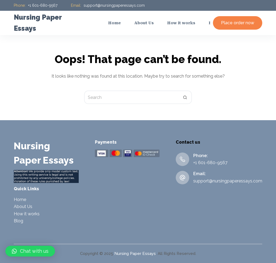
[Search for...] (131, 97)
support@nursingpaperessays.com (114, 5)
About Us (23, 206)
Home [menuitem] (114, 23)
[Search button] (185, 97)
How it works (27, 213)
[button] (30, 251)
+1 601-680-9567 (42, 5)
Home (20, 199)
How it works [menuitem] (181, 23)
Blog (18, 220)
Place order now (237, 22)
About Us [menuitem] (144, 23)
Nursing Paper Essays (135, 253)
